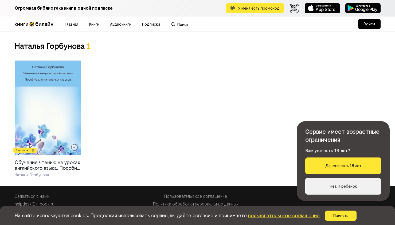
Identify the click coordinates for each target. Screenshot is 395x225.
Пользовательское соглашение (195, 196)
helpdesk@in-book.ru (34, 204)
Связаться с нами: (32, 196)
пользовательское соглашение (284, 215)
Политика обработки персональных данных (195, 204)
